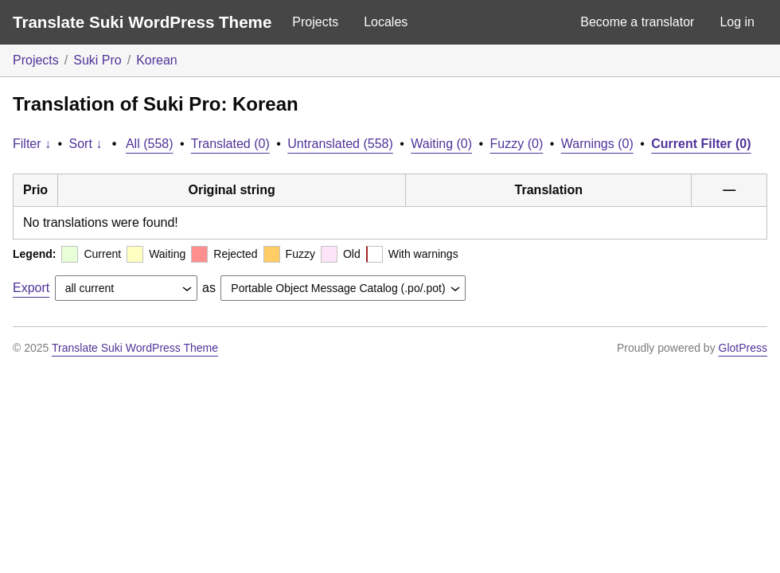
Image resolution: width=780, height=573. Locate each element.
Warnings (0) (597, 143)
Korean (156, 60)
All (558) (150, 143)
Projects (315, 22)
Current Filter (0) (701, 143)
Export (31, 287)
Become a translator (637, 22)
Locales (386, 22)
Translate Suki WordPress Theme (142, 22)
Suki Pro (97, 60)
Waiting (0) (441, 143)
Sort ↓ (86, 143)
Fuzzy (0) (517, 143)
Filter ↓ (32, 143)
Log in (737, 22)
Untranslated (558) (340, 143)
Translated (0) (230, 143)
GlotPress (743, 347)
